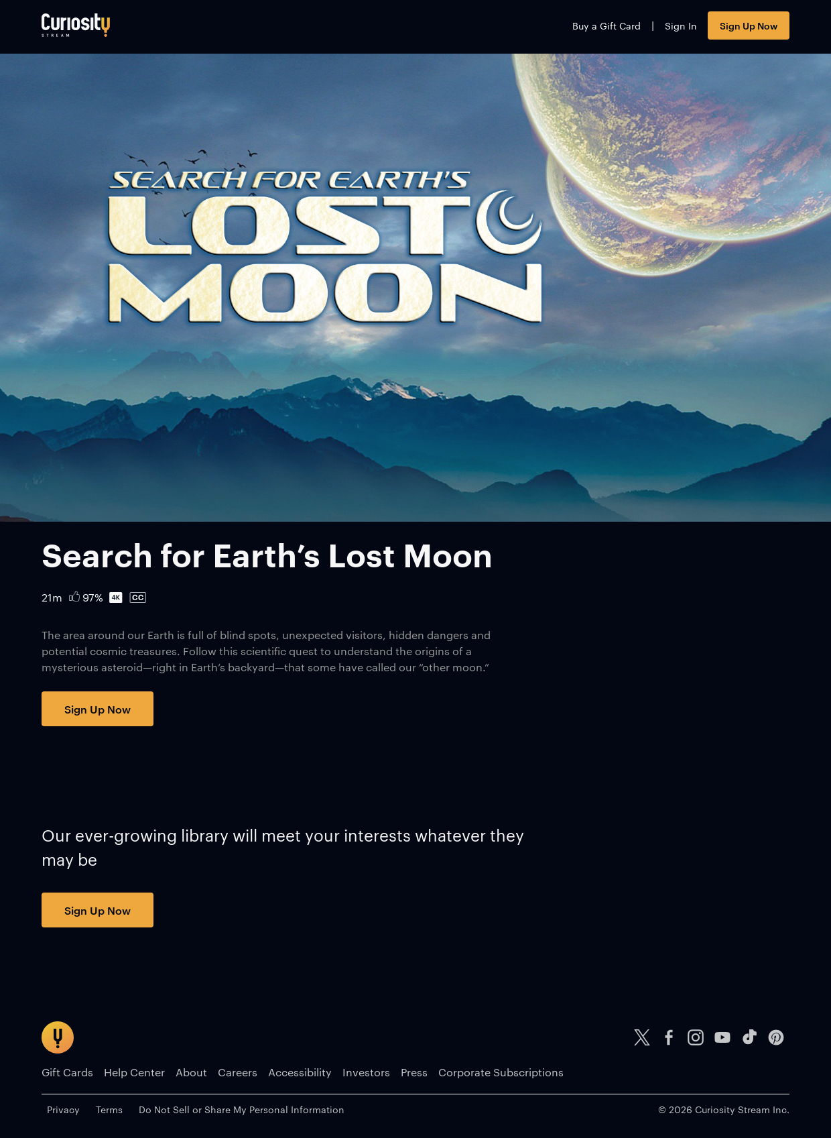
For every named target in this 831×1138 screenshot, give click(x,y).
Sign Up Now (748, 25)
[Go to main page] (76, 25)
